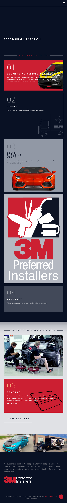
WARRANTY (14, 299)
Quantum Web (49, 496)
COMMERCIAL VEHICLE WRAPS (28, 74)
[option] (17, 443)
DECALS (12, 106)
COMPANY (13, 392)
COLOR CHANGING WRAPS (14, 155)
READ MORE (13, 404)
